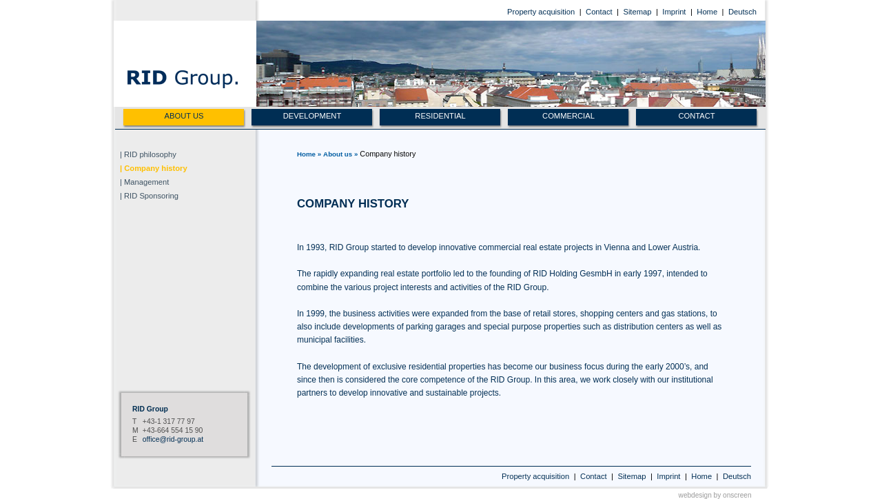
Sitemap (637, 12)
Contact (599, 12)
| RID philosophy (148, 154)
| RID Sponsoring (149, 196)
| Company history (153, 168)
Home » (309, 154)
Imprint (674, 12)
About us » (340, 154)
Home (707, 12)
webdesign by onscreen (715, 495)
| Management (144, 182)
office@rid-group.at (173, 439)
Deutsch (742, 12)
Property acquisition (541, 12)
